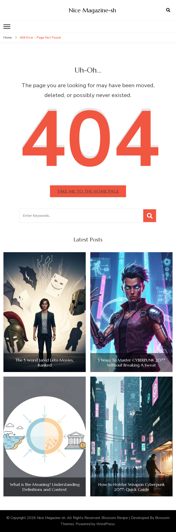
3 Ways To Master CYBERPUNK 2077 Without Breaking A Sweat (131, 362)
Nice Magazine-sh (92, 10)
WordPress (105, 524)
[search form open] (168, 10)
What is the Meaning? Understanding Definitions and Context (45, 487)
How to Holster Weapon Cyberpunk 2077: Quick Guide (131, 487)
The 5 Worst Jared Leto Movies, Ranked (44, 362)
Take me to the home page (88, 191)
